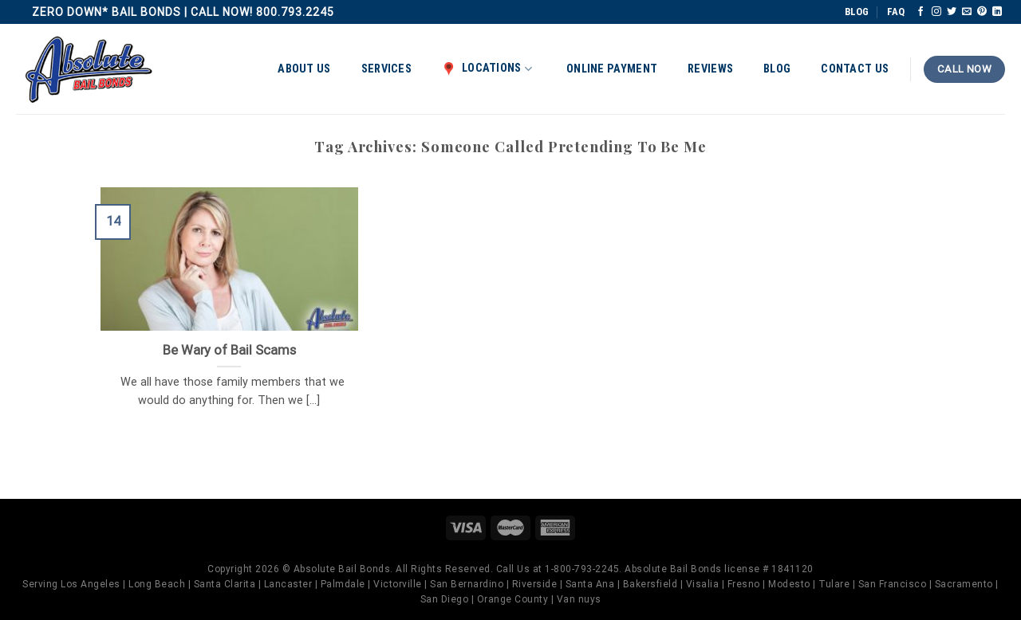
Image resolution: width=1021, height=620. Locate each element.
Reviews (710, 69)
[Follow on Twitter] (951, 12)
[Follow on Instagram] (936, 12)
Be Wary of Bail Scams (229, 350)
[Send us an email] (967, 12)
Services (386, 69)
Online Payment (611, 69)
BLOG (857, 12)
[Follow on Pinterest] (982, 12)
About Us (304, 69)
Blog (776, 69)
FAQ (896, 12)
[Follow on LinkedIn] (997, 12)
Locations (487, 69)
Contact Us (855, 69)
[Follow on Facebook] (920, 12)
